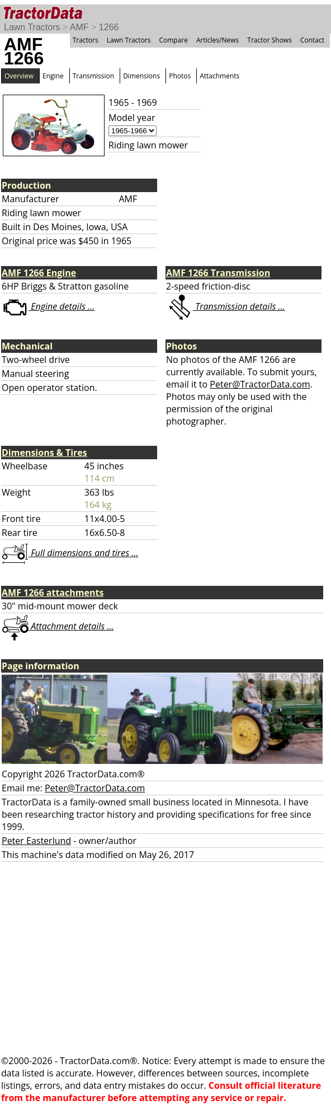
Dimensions (141, 76)
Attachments (219, 76)
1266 (109, 27)
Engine (53, 76)
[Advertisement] (165, 958)
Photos (180, 76)
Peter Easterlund (36, 840)
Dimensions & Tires (44, 452)
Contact (312, 40)
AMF (79, 27)
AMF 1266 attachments (52, 592)
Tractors (85, 40)
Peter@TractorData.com (260, 384)
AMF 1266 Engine (39, 273)
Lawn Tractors (32, 27)
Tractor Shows (269, 40)
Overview (19, 76)
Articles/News (217, 40)
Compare (173, 40)
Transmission (93, 76)
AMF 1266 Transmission (218, 273)
